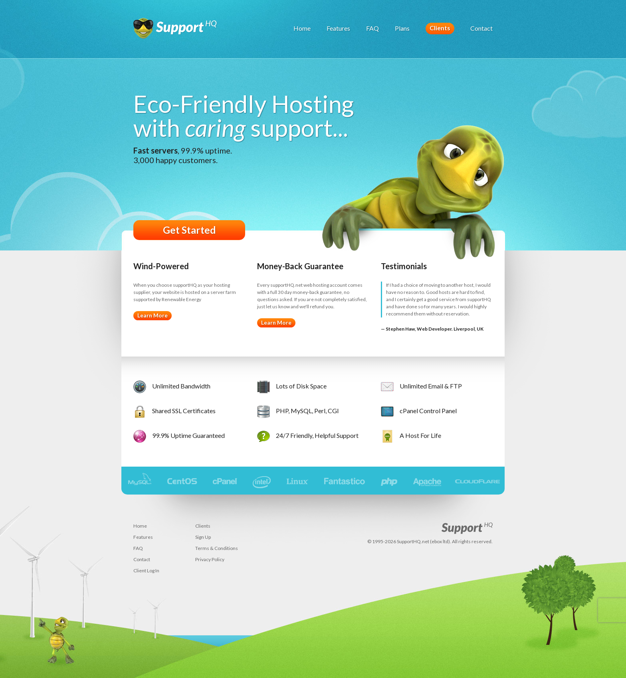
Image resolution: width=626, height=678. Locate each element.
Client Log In (146, 571)
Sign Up (203, 537)
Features (338, 28)
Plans (402, 28)
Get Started (189, 230)
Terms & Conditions (216, 548)
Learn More (152, 315)
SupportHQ (175, 32)
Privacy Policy (209, 559)
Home (302, 28)
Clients (440, 28)
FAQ (372, 28)
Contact (481, 28)
